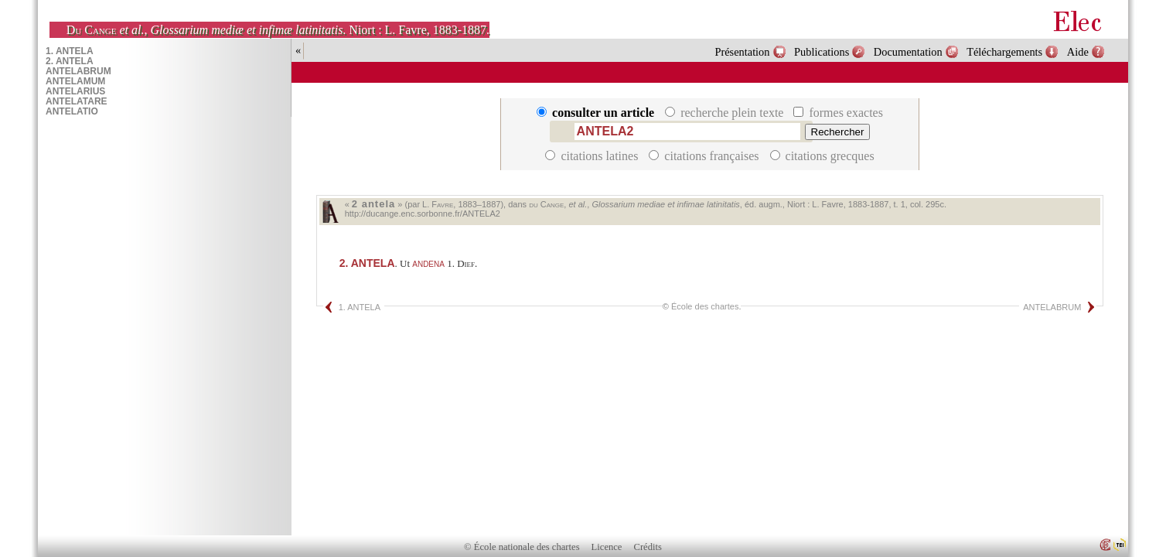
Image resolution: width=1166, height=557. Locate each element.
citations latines (593, 155)
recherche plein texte (725, 112)
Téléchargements (1004, 52)
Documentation (908, 52)
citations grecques (822, 155)
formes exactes (838, 112)
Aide (1078, 52)
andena (428, 263)
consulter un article (597, 112)
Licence (607, 547)
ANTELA (367, 263)
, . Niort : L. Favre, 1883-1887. (277, 29)
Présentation (741, 52)
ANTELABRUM (1052, 307)
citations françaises (705, 155)
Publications (821, 52)
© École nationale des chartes (521, 547)
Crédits (648, 547)
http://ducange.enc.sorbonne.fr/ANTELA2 (422, 213)
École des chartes (704, 306)
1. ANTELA (359, 307)
